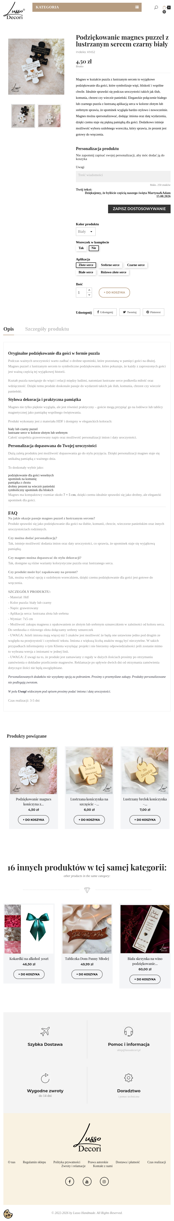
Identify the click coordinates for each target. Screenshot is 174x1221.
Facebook (69, 1181)
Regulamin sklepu (34, 1162)
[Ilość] (81, 293)
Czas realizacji (156, 1162)
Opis (8, 329)
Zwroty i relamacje (73, 1166)
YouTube (87, 1181)
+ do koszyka (114, 292)
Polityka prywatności (66, 1162)
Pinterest (155, 312)
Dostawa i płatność (128, 1162)
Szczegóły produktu (47, 329)
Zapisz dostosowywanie (139, 209)
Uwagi (80, 167)
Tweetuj (132, 312)
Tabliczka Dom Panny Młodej (87, 958)
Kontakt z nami (103, 1166)
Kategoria (47, 7)
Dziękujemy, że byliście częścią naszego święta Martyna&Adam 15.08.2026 (128, 194)
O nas (11, 1162)
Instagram (104, 1181)
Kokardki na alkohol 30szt (29, 958)
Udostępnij (106, 312)
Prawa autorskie (98, 1162)
